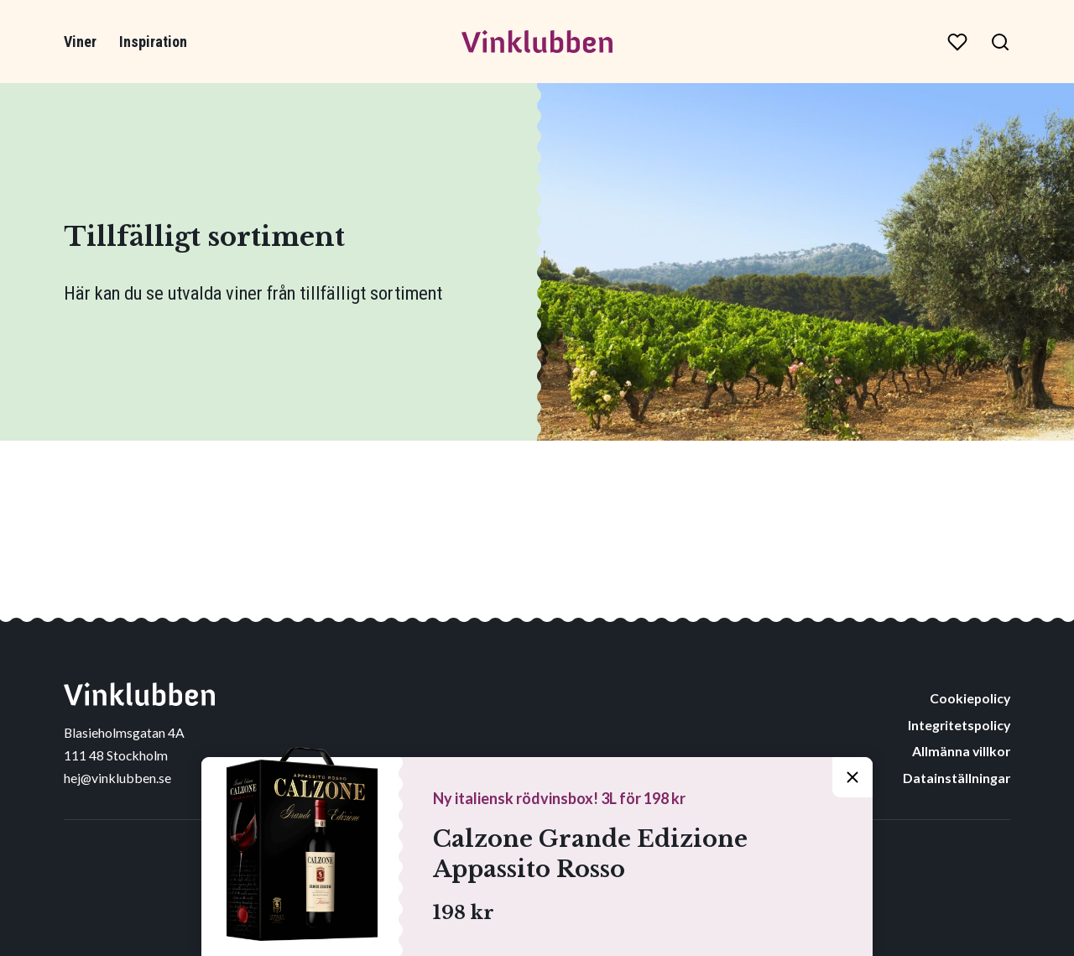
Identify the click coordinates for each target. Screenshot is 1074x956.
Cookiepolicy (970, 698)
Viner (80, 41)
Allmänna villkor (961, 751)
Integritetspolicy (959, 725)
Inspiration (153, 41)
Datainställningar (956, 778)
